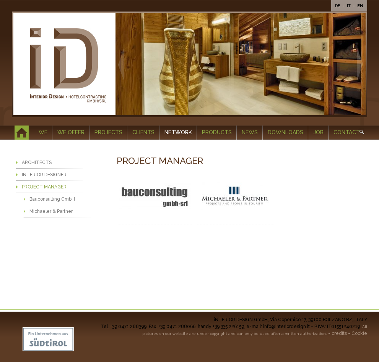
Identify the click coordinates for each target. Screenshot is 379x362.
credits (339, 333)
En (360, 5)
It (349, 5)
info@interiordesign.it (286, 326)
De (338, 5)
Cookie (359, 333)
